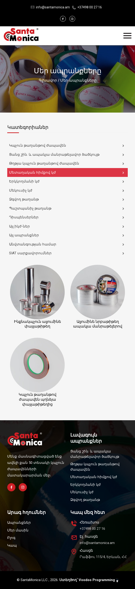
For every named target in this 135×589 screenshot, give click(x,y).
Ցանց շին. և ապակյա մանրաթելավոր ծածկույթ (67, 154)
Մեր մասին (17, 530)
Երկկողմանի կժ (67, 181)
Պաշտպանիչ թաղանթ (67, 208)
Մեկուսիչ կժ (67, 190)
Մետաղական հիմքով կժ (67, 172)
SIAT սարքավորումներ (67, 253)
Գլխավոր (48, 80)
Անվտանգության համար (67, 244)
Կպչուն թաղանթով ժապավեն (67, 145)
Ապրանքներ (19, 522)
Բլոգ (11, 538)
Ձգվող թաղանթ (67, 199)
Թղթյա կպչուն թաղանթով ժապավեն (67, 163)
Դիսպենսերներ (67, 217)
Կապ (12, 545)
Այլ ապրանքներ (67, 235)
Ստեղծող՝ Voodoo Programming (88, 580)
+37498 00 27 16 (89, 7)
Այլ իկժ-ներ (67, 226)
